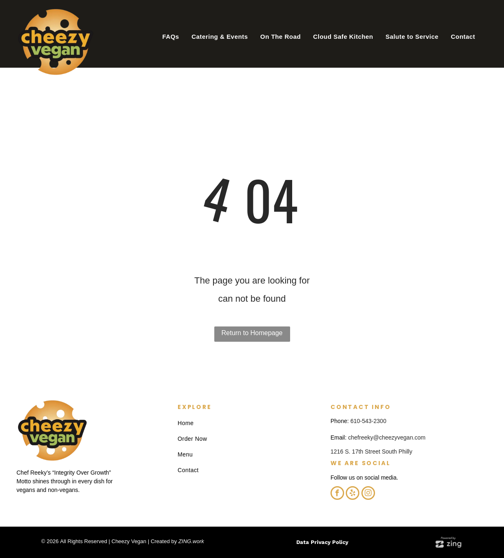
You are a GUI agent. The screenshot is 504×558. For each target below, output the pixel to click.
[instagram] (368, 494)
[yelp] (352, 494)
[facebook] (337, 494)
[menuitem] (170, 37)
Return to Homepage (252, 332)
